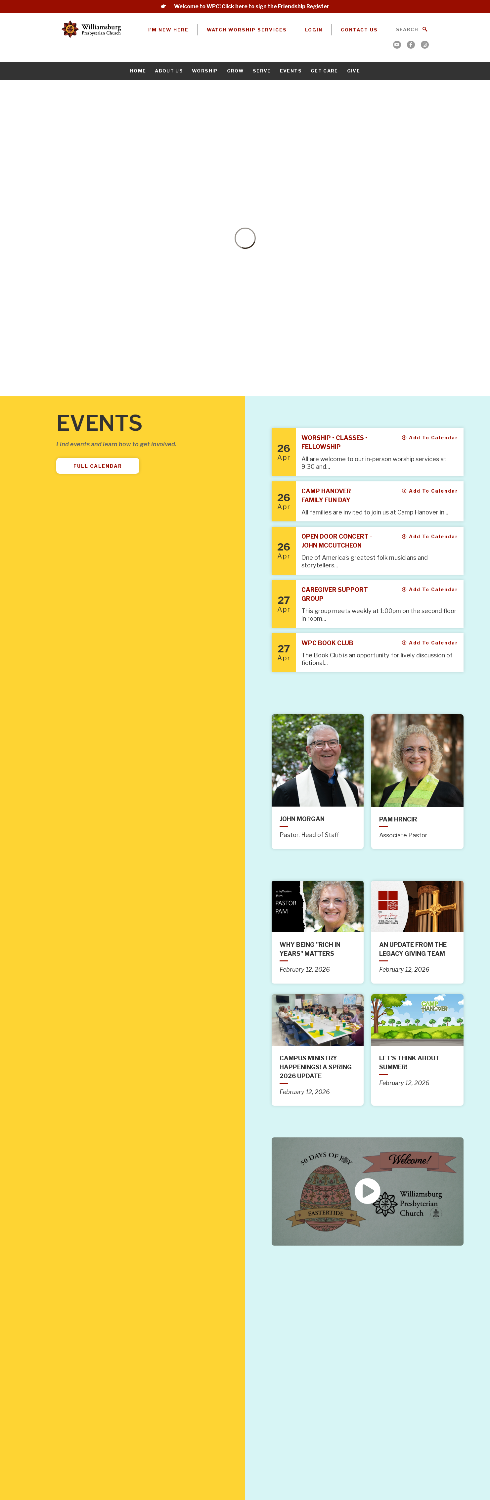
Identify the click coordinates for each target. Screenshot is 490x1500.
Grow (235, 70)
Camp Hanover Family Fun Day (326, 496)
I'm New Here (168, 29)
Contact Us (359, 29)
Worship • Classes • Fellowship (334, 442)
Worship (205, 70)
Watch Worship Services (247, 29)
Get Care (324, 70)
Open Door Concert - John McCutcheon (336, 541)
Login (314, 29)
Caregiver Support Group (334, 594)
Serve (262, 70)
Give (353, 70)
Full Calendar (97, 466)
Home (138, 70)
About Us (169, 70)
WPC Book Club (327, 643)
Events (291, 70)
